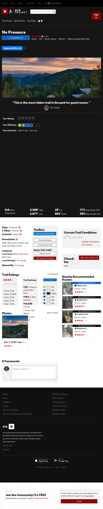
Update (90, 241)
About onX (7, 445)
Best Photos (19, 21)
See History (87, 244)
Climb (4, 3)
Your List (33, 130)
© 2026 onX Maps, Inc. (44, 467)
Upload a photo (45, 253)
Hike (20, 3)
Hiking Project (58, 402)
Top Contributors (10, 410)
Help (5, 398)
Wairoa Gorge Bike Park (78, 39)
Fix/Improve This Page (45, 258)
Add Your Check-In (89, 257)
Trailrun (30, 3)
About (5, 394)
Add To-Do (23, 130)
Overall (26, 306)
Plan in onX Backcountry (45, 234)
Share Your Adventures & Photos (17, 414)
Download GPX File (45, 245)
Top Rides (31, 21)
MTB (12, 3)
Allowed (15, 230)
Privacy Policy (89, 496)
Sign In (96, 16)
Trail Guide (7, 21)
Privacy (64, 467)
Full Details (53, 274)
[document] (79, 497)
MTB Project (57, 398)
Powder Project (59, 410)
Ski (39, 3)
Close (79, 501)
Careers (6, 449)
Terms (57, 467)
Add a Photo (52, 312)
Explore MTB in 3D (12, 48)
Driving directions (45, 240)
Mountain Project (60, 394)
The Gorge (55, 107)
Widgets (6, 402)
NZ (40, 39)
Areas (34, 39)
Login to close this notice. (38, 498)
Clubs (5, 406)
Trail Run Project (59, 406)
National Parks (59, 414)
